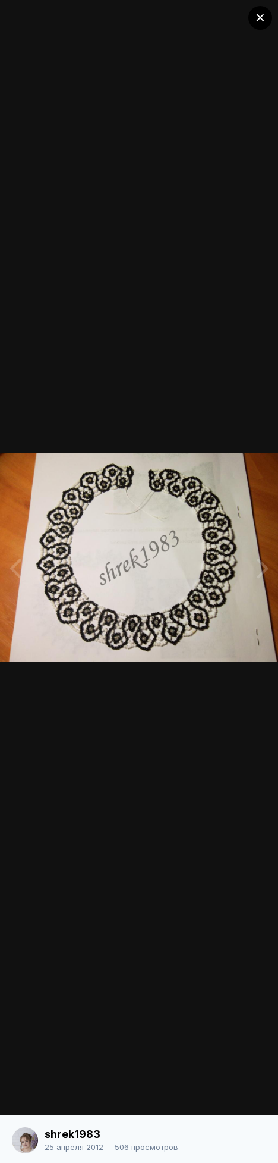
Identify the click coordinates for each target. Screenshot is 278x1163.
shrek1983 (72, 1134)
